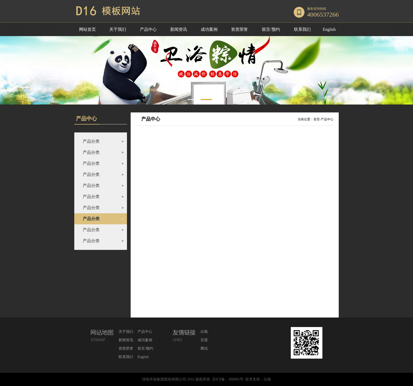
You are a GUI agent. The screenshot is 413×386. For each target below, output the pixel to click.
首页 (316, 119)
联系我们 (302, 29)
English (329, 29)
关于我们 (117, 29)
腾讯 (204, 348)
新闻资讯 (178, 29)
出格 (204, 332)
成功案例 (209, 29)
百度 (204, 340)
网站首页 (87, 29)
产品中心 (148, 29)
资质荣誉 (239, 29)
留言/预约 (271, 29)
